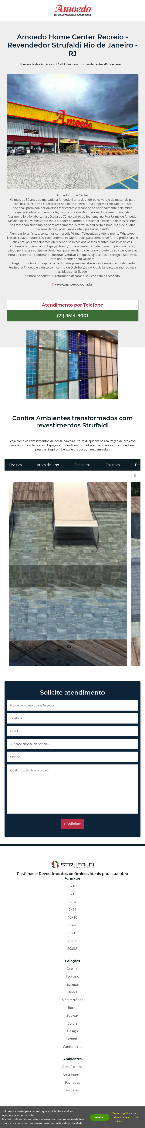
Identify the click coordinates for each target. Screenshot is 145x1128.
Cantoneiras (72, 1046)
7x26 (72, 909)
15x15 (72, 933)
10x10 (72, 917)
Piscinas (15, 464)
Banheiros (82, 464)
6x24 (72, 901)
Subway (72, 1015)
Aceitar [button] (100, 1117)
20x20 (72, 940)
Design (72, 1031)
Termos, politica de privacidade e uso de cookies (125, 1117)
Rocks (72, 1007)
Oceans (72, 968)
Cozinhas (113, 464)
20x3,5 (72, 948)
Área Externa (72, 1066)
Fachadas (72, 1082)
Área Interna (73, 1074)
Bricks (72, 992)
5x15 (72, 894)
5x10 (72, 886)
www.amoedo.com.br (74, 284)
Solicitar (73, 824)
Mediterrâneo (72, 1000)
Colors (72, 1023)
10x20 (72, 925)
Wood (72, 1039)
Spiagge (72, 984)
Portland (72, 976)
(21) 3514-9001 (72, 315)
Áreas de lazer (48, 464)
